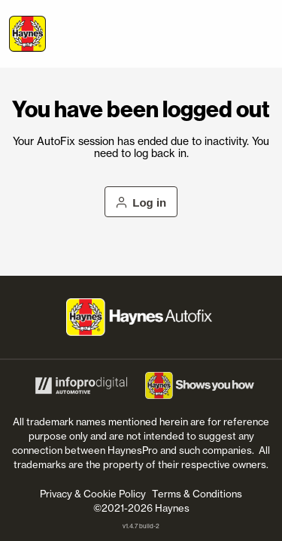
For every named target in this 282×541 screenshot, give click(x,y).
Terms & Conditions (197, 494)
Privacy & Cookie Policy (93, 494)
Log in (141, 202)
